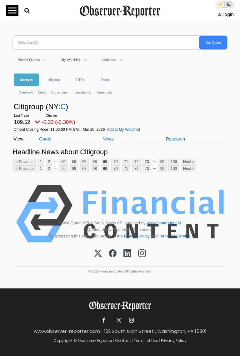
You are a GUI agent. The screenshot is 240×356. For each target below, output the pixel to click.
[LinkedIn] (127, 254)
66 (74, 162)
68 (95, 162)
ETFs (80, 80)
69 (105, 162)
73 (147, 162)
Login (228, 14)
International (81, 92)
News (42, 92)
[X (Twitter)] (98, 254)
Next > (188, 162)
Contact (123, 340)
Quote (45, 138)
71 (126, 162)
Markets (26, 80)
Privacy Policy (137, 236)
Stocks (54, 80)
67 (84, 162)
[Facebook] (112, 254)
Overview (26, 92)
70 (115, 162)
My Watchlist (70, 60)
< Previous (24, 162)
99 (162, 162)
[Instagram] (142, 254)
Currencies (59, 92)
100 (174, 162)
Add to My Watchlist (123, 129)
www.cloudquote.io (164, 223)
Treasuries (104, 92)
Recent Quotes (29, 60)
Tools (105, 80)
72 (136, 162)
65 (63, 162)
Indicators (109, 60)
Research (175, 138)
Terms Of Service (174, 236)
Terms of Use (146, 340)
